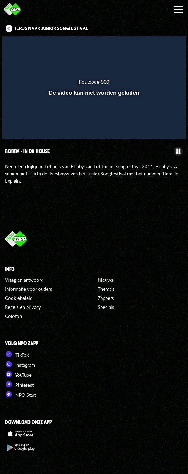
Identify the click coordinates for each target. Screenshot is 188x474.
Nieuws (105, 280)
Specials (106, 307)
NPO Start (20, 394)
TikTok (17, 354)
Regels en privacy (23, 307)
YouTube (18, 374)
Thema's (106, 289)
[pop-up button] (152, 44)
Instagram (20, 364)
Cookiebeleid (18, 298)
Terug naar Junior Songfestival (51, 28)
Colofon (13, 316)
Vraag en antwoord (24, 280)
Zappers (106, 298)
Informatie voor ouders (28, 289)
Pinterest (19, 384)
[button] (164, 44)
